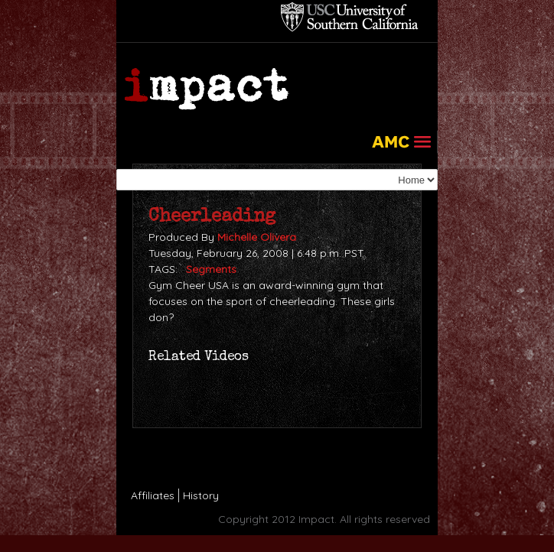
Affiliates (152, 495)
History (201, 495)
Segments (211, 269)
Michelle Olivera (256, 237)
